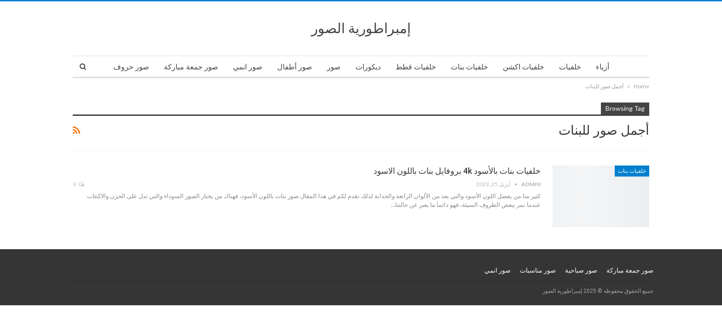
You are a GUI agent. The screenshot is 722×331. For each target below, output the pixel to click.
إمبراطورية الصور (361, 28)
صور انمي (247, 67)
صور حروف (131, 67)
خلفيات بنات (469, 67)
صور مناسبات (538, 270)
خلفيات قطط (416, 67)
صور (334, 67)
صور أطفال (294, 67)
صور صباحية (581, 270)
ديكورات (368, 67)
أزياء (602, 67)
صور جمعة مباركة (191, 67)
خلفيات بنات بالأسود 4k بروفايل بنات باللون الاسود (457, 171)
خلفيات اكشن (523, 67)
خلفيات (570, 67)
